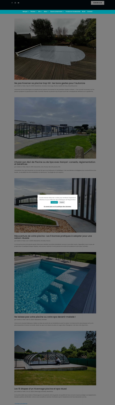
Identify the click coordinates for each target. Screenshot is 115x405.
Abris (45, 11)
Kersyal (25, 11)
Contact (89, 11)
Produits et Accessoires (73, 11)
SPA (39, 11)
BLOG (83, 11)
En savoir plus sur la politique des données (57, 206)
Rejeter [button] (62, 202)
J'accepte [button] (54, 202)
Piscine (33, 11)
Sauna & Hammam (56, 11)
